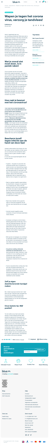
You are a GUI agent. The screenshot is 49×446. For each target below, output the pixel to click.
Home (6, 5)
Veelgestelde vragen (30, 398)
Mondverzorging (8, 12)
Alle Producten (6, 396)
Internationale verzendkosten (32, 406)
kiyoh (22, 339)
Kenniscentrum (29, 396)
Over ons (4, 413)
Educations (12, 5)
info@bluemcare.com (32, 418)
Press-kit (27, 409)
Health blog (5, 416)
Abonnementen (6, 393)
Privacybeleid (28, 400)
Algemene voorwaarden (31, 402)
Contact (27, 393)
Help (26, 391)
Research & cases (6, 418)
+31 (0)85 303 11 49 (31, 416)
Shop (3, 391)
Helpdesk (32, 339)
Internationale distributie (31, 404)
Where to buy (42, 339)
